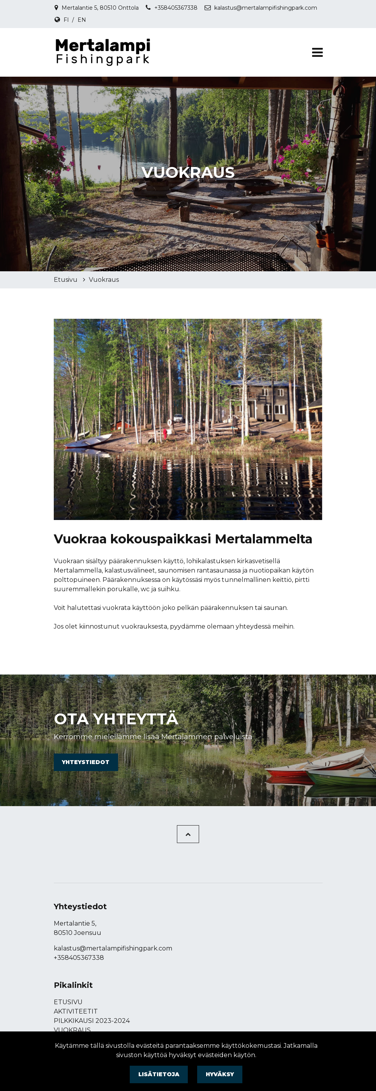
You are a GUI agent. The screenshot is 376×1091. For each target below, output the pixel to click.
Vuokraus (104, 279)
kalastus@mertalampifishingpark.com (265, 7)
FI (66, 19)
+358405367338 (176, 7)
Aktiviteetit (76, 1011)
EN (82, 19)
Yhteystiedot (85, 762)
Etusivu (66, 279)
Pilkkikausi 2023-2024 (92, 1020)
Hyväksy (220, 1074)
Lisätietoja (158, 1074)
